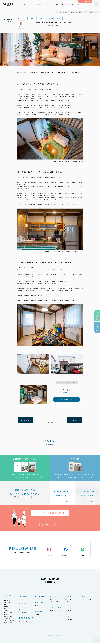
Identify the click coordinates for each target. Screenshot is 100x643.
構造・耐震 (7, 601)
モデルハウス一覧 (24, 621)
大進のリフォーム (54, 600)
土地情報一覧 (38, 615)
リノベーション (56, 607)
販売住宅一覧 (38, 606)
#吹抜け (58, 18)
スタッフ (6, 604)
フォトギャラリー (8, 616)
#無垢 (40, 18)
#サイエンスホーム (22, 18)
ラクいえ (21, 600)
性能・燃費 (7, 603)
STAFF (68, 616)
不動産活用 (39, 596)
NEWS (68, 596)
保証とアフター (8, 612)
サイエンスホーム (24, 603)
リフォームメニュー (55, 601)
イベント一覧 (22, 612)
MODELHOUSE (26, 618)
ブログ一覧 (68, 610)
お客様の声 (8, 20)
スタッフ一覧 (68, 619)
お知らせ (67, 601)
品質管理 (6, 610)
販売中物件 (39, 602)
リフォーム (54, 596)
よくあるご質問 (8, 622)
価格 (5, 608)
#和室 (31, 18)
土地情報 (38, 611)
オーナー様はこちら (86, 600)
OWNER (84, 596)
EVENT (22, 609)
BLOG (68, 607)
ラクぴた (21, 601)
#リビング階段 (49, 18)
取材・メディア (69, 600)
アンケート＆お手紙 (9, 620)
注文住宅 (23, 596)
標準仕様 (6, 606)
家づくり (7, 597)
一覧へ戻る (50, 422)
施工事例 (6, 614)
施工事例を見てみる (66, 399)
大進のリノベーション (56, 610)
